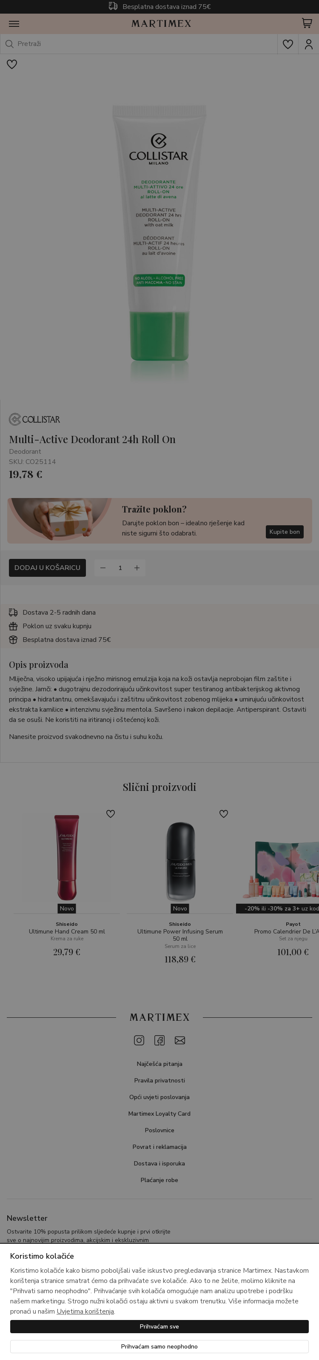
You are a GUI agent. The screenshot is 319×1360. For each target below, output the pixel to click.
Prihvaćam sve (159, 1327)
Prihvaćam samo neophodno (159, 1347)
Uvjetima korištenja (85, 1311)
